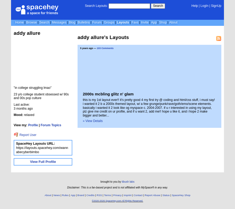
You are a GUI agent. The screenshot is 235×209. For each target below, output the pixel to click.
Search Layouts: (96, 6)
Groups (109, 22)
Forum (96, 22)
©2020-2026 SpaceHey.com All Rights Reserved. (117, 201)
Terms (107, 195)
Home (19, 22)
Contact (138, 195)
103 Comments (105, 48)
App (154, 22)
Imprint (128, 195)
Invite (145, 22)
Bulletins (84, 22)
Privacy (117, 195)
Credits (90, 195)
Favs (134, 22)
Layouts (123, 22)
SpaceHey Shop (181, 195)
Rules (65, 195)
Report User (25, 135)
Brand (80, 195)
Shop (163, 22)
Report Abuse (152, 195)
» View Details (93, 121)
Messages (59, 22)
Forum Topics (51, 125)
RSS (99, 195)
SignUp (216, 6)
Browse (31, 22)
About (173, 22)
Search (158, 6)
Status (166, 195)
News (56, 195)
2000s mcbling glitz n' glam (108, 94)
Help (194, 6)
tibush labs (128, 181)
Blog (72, 22)
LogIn (204, 6)
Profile (33, 125)
